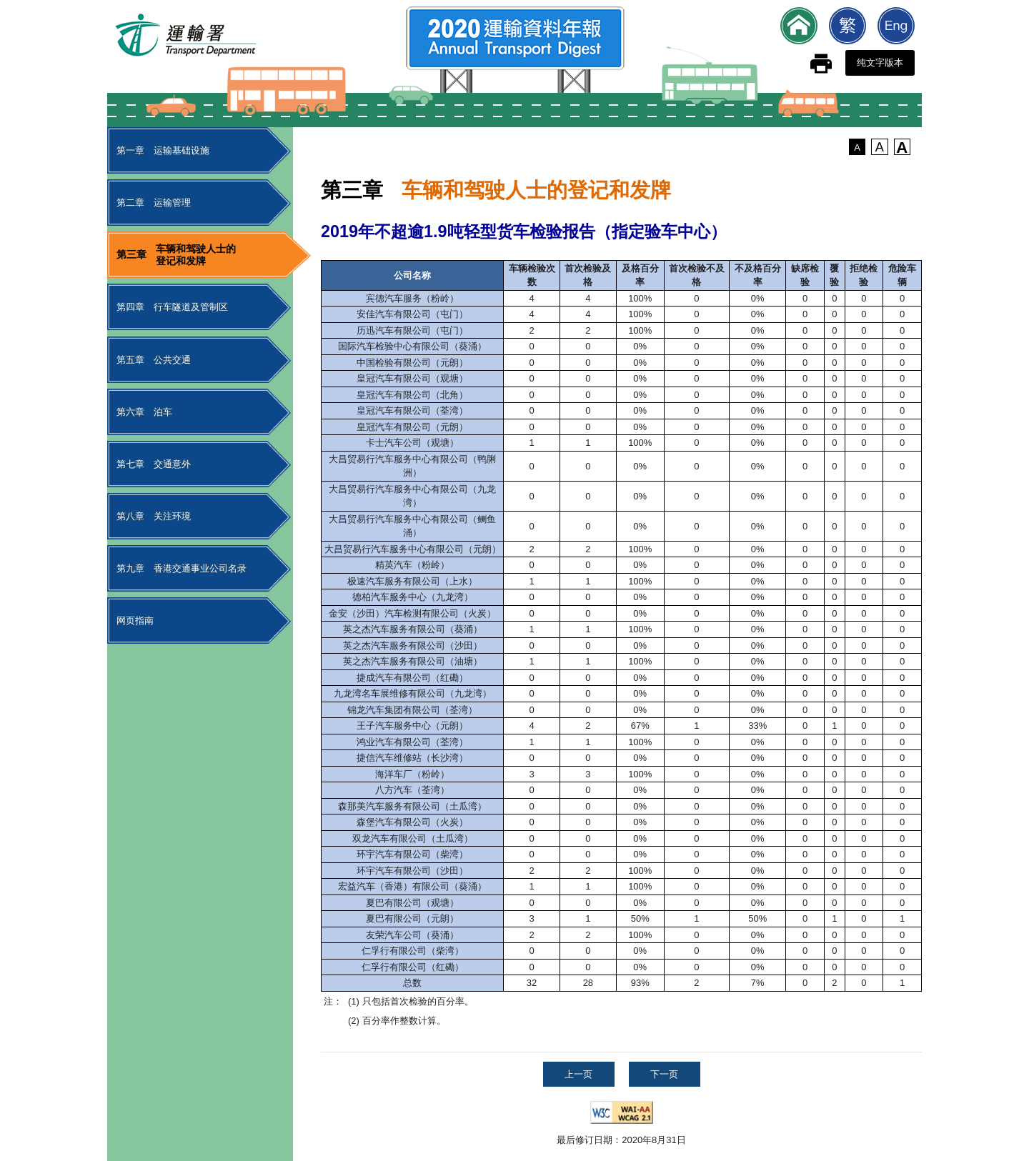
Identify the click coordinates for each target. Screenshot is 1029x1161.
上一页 (578, 1074)
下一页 (664, 1074)
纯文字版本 (880, 62)
